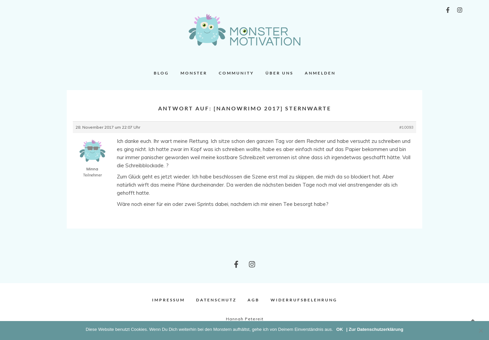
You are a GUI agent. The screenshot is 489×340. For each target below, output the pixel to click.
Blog (161, 73)
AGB (253, 299)
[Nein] (480, 330)
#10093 (406, 127)
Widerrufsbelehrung (304, 299)
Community (236, 73)
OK (339, 329)
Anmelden (320, 73)
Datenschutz (216, 299)
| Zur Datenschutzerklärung (374, 329)
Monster (193, 73)
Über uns (279, 73)
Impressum (168, 299)
